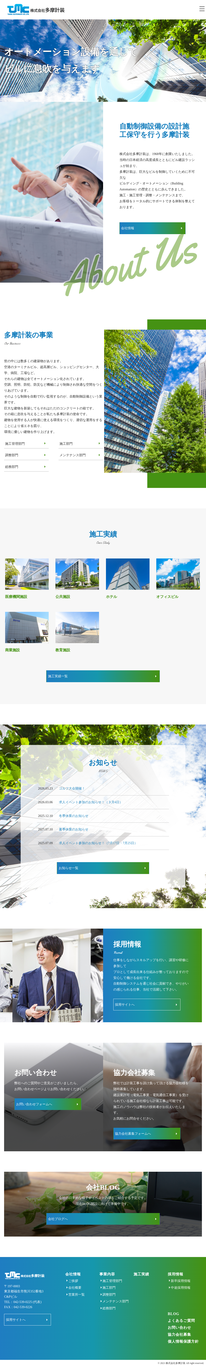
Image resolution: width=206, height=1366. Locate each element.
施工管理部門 (15, 441)
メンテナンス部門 (73, 453)
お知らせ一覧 (87, 863)
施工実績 (150, 1263)
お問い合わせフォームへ (36, 1095)
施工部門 (66, 441)
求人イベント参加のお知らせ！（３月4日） (91, 798)
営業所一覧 (93, 1283)
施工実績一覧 (87, 673)
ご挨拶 (90, 1269)
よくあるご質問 (185, 1314)
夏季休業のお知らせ (73, 825)
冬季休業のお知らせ (73, 812)
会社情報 (129, 227)
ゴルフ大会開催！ (72, 784)
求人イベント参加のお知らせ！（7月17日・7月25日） (98, 839)
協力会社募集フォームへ (135, 1125)
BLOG (177, 1307)
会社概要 (91, 1276)
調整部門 (11, 453)
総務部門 (11, 464)
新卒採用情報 (185, 1269)
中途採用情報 (185, 1276)
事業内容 (119, 1263)
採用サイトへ (126, 998)
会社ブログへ (87, 1208)
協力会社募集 (183, 1328)
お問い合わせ (183, 1321)
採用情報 (179, 1263)
